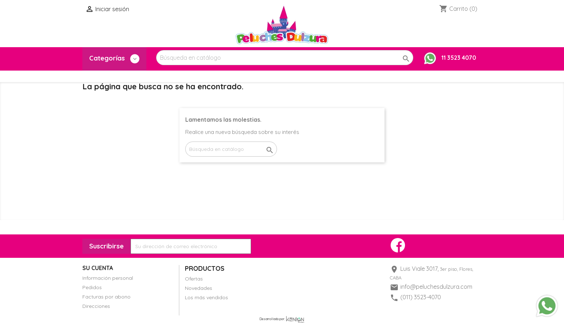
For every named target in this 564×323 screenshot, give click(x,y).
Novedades (198, 288)
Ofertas (194, 278)
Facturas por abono (106, 296)
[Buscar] (284, 57)
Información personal (107, 278)
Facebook (398, 245)
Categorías (114, 58)
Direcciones (96, 306)
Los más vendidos (206, 297)
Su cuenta (97, 268)
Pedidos (92, 287)
